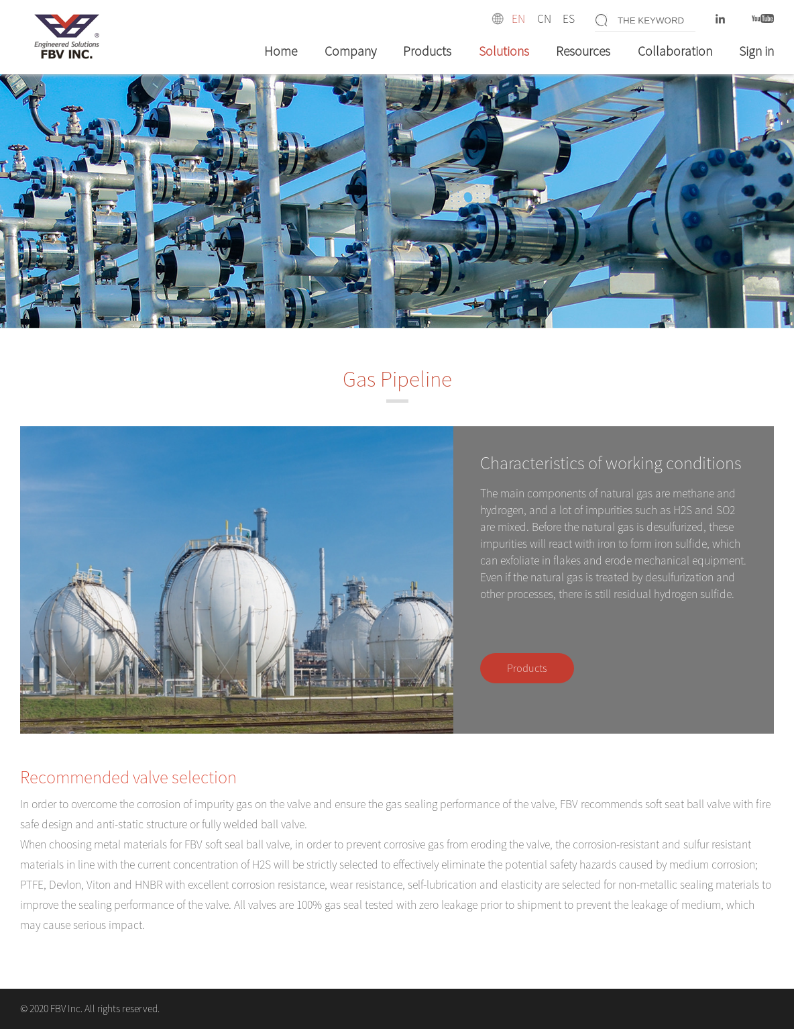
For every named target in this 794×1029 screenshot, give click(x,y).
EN (518, 18)
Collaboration (675, 51)
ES (569, 18)
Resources (583, 51)
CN (544, 18)
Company (350, 51)
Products (427, 51)
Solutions (504, 51)
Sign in (756, 51)
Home (280, 51)
